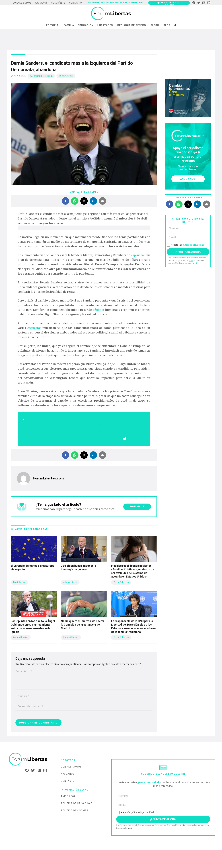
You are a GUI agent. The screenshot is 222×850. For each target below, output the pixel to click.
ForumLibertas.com (42, 76)
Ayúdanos (68, 774)
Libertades (67, 75)
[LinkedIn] (203, 2)
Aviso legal (69, 796)
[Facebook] (193, 2)
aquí (191, 260)
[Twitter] (199, 2)
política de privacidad (192, 244)
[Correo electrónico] (83, 706)
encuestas (33, 328)
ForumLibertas (121, 582)
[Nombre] (83, 696)
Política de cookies (74, 810)
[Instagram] (208, 2)
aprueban (139, 255)
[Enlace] (111, 14)
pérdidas (98, 310)
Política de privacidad (77, 803)
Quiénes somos (71, 767)
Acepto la (185, 244)
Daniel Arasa (19, 582)
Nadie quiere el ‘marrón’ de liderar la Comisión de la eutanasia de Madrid (82, 624)
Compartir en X (136, 439)
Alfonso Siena (70, 582)
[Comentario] (83, 678)
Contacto (68, 781)
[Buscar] (175, 25)
